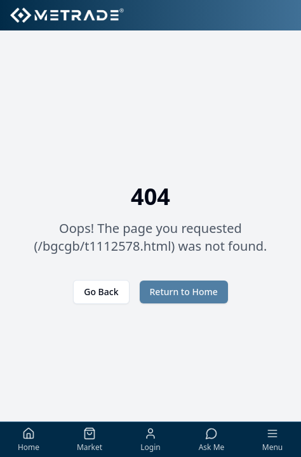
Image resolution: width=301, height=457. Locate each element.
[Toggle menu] (272, 439)
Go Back (101, 292)
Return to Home (184, 292)
